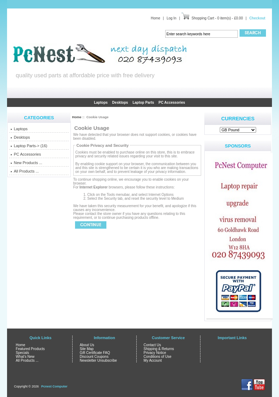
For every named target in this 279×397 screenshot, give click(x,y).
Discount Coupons (94, 357)
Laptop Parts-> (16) (29, 146)
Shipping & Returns (159, 349)
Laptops (101, 102)
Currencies (238, 118)
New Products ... (26, 163)
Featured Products (30, 349)
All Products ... (25, 171)
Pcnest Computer (54, 386)
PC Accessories (172, 102)
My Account (153, 360)
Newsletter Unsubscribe (98, 360)
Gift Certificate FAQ (95, 353)
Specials (22, 353)
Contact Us (152, 345)
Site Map (86, 349)
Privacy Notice (155, 353)
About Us (87, 345)
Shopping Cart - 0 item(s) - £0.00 (217, 18)
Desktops (120, 102)
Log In (171, 18)
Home (155, 18)
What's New (25, 357)
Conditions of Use (158, 357)
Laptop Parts (143, 102)
